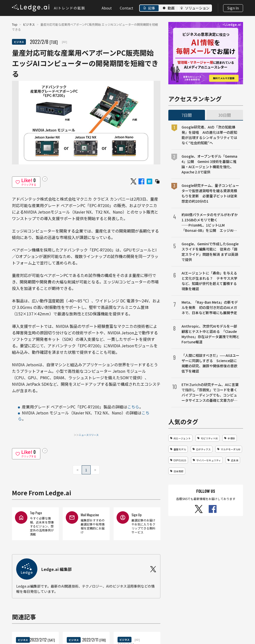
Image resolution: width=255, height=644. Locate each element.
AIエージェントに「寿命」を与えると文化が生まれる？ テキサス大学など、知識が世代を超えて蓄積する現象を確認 (209, 280)
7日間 (187, 115)
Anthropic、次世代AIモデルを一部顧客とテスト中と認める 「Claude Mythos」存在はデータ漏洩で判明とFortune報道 (211, 334)
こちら (133, 407)
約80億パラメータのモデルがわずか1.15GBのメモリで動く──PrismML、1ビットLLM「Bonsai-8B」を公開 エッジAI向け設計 (210, 222)
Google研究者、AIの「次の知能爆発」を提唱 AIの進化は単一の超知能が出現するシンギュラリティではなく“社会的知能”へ (209, 135)
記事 (151, 7)
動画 (171, 7)
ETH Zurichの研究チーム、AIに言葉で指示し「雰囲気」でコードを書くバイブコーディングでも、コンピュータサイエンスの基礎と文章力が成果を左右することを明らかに (210, 392)
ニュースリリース (89, 435)
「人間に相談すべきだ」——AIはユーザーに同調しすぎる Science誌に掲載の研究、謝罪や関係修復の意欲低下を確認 (210, 363)
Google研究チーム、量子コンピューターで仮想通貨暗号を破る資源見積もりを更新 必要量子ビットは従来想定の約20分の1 (210, 193)
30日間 (224, 115)
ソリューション (197, 7)
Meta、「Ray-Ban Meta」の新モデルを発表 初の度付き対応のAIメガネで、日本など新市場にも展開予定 (210, 307)
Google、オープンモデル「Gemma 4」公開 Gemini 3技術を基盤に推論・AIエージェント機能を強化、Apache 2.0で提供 (209, 164)
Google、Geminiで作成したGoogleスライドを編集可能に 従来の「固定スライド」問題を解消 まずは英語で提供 (210, 251)
